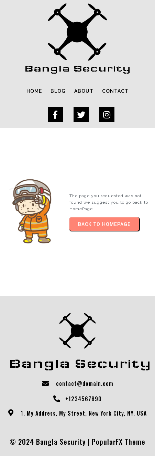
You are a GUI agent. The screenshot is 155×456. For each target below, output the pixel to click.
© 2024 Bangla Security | (51, 441)
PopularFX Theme (118, 441)
